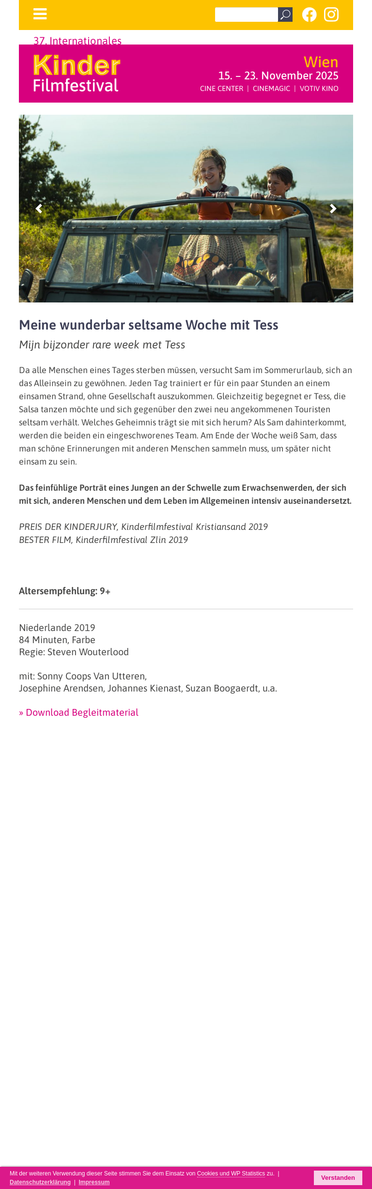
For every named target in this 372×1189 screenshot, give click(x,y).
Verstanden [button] (338, 1177)
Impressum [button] (93, 1182)
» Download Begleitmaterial (79, 712)
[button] (39, 208)
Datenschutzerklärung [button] (40, 1182)
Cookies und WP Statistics (231, 1173)
